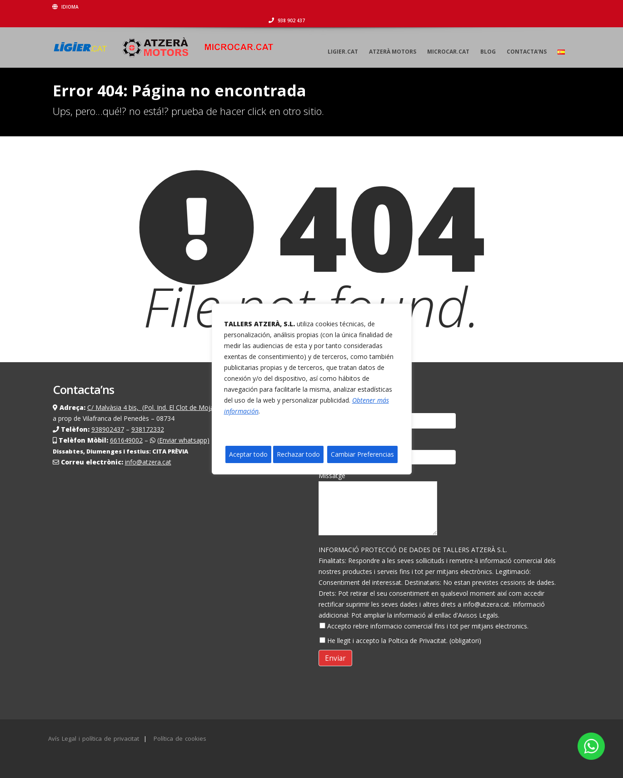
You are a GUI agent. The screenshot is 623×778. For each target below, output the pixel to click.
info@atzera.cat (148, 462)
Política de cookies (180, 738)
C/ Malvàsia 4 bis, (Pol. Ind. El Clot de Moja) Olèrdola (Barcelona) (183, 407)
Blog (488, 38)
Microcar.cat (448, 38)
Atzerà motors (392, 38)
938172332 (147, 429)
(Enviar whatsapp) (183, 440)
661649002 (126, 440)
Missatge (378, 505)
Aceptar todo (248, 454)
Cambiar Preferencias (362, 454)
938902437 (107, 429)
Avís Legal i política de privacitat (93, 738)
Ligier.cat (343, 38)
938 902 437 (552, 7)
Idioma (66, 7)
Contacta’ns (527, 38)
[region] (312, 389)
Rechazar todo (298, 454)
